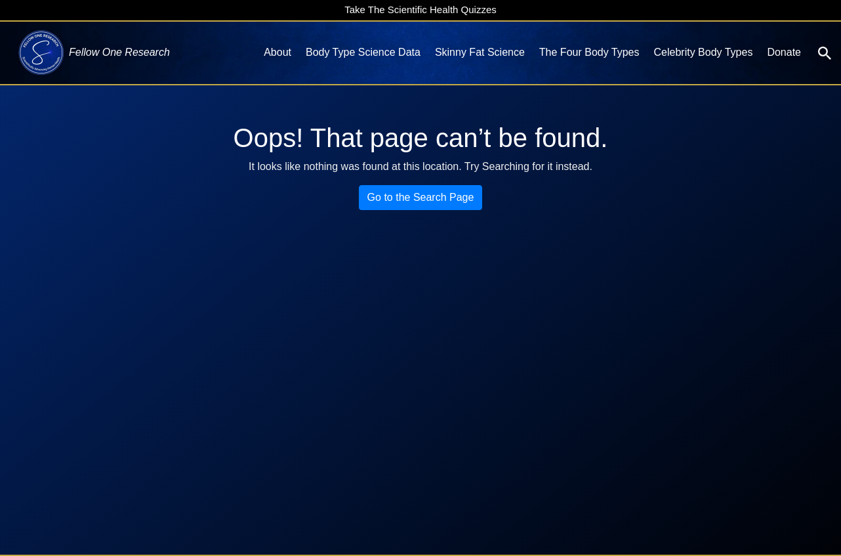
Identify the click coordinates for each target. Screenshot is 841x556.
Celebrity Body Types (703, 52)
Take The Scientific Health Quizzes (420, 9)
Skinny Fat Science (480, 52)
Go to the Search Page (420, 197)
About (277, 52)
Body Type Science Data (363, 52)
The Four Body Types (589, 52)
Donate (784, 52)
